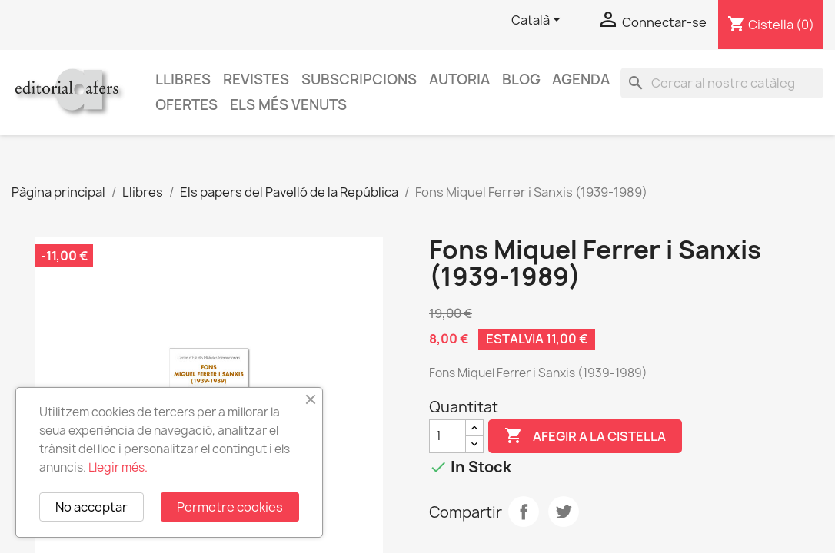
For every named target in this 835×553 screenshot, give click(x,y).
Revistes (256, 79)
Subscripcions (359, 79)
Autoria (459, 79)
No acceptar (91, 506)
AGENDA (581, 79)
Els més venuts (288, 104)
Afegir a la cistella (585, 436)
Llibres (183, 79)
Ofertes (186, 104)
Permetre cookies (230, 506)
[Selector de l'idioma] (538, 21)
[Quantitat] (447, 436)
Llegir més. (118, 467)
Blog (521, 79)
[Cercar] (721, 83)
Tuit (563, 511)
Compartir (523, 511)
